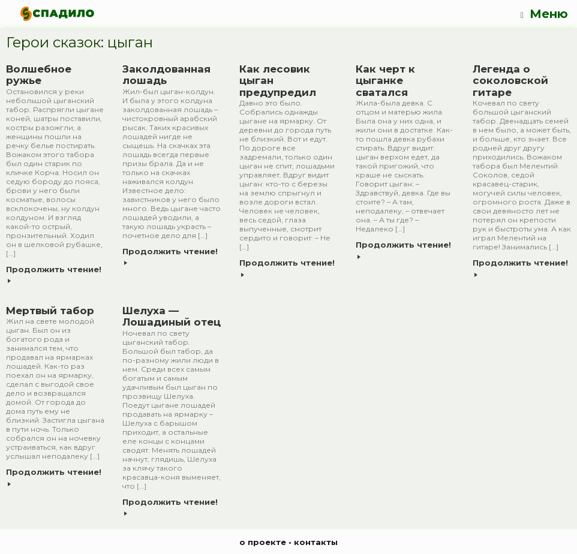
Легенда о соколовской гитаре (510, 80)
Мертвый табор (50, 311)
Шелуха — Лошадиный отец (171, 317)
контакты (316, 542)
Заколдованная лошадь (166, 75)
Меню (544, 14)
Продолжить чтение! (53, 274)
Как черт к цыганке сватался (385, 80)
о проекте (262, 542)
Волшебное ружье (38, 75)
